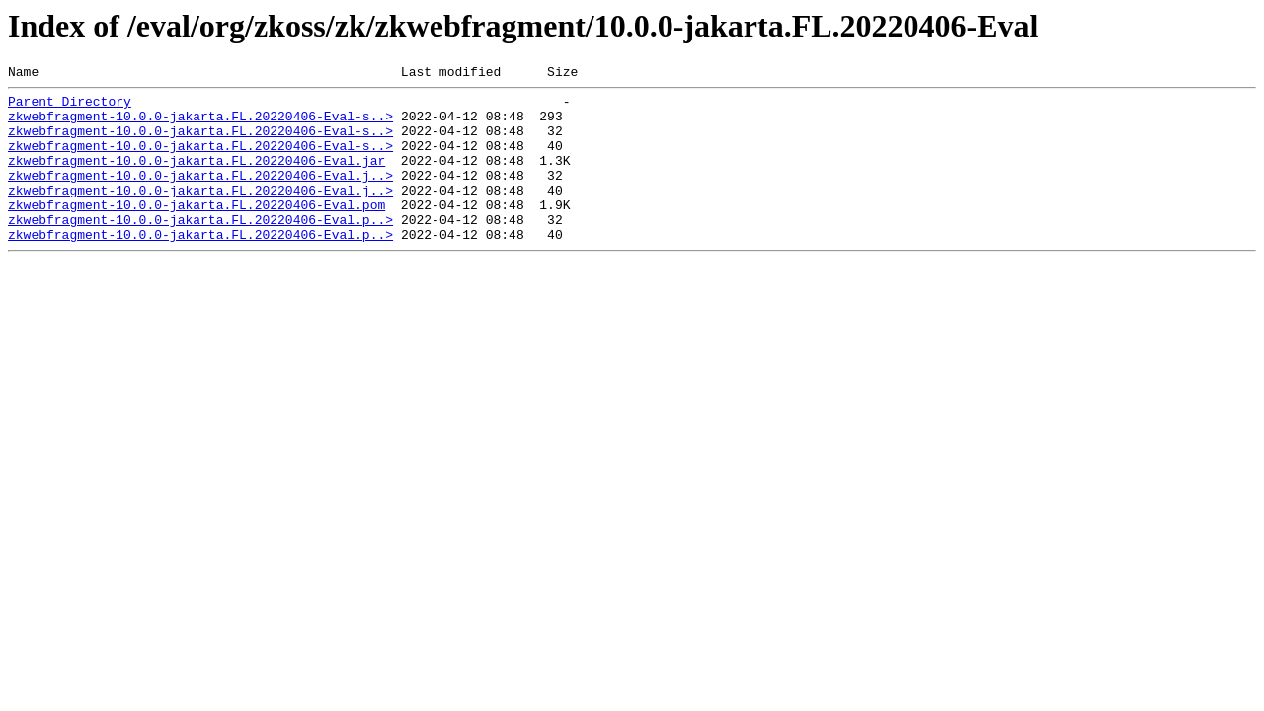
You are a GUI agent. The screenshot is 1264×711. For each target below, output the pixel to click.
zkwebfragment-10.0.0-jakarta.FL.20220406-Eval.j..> (200, 195)
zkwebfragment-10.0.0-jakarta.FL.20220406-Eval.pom (196, 231)
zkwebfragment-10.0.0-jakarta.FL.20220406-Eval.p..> (200, 249)
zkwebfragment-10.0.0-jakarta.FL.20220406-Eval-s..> (200, 124)
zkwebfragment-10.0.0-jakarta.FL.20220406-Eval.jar (196, 178)
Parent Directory (69, 107)
